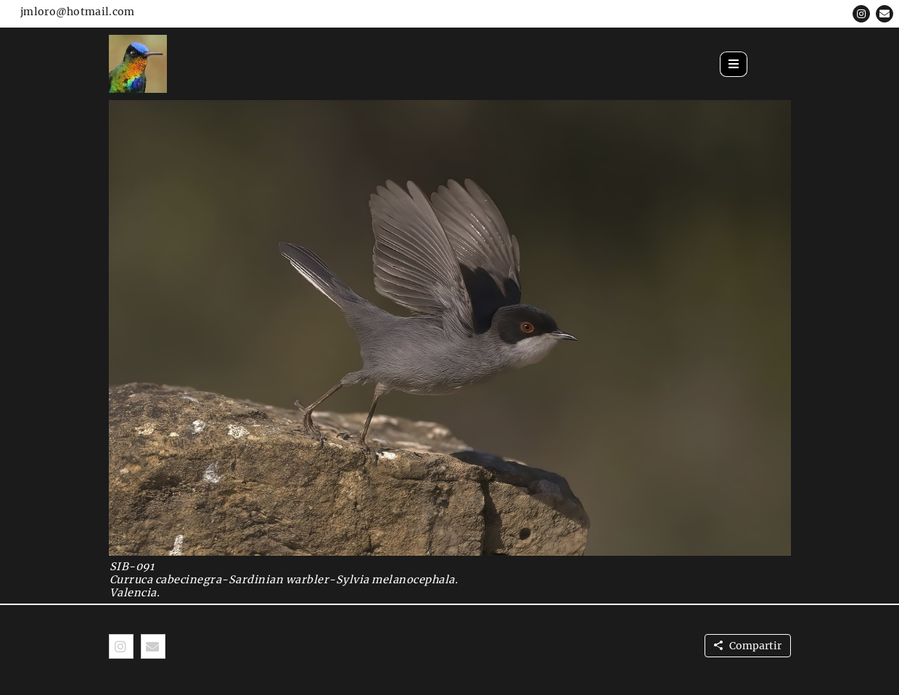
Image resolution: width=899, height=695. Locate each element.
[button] (861, 13)
